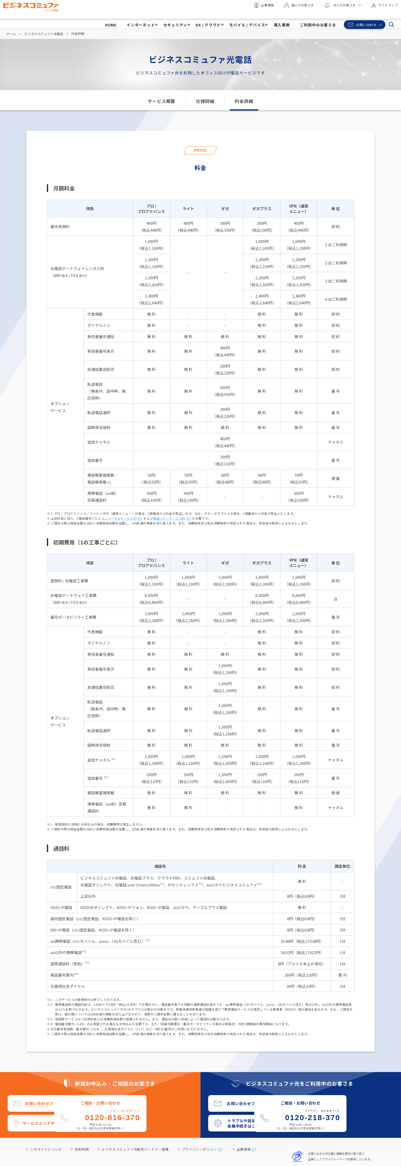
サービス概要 (161, 101)
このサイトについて (46, 1149)
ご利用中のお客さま (308, 21)
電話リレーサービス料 (169, 518)
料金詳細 (244, 101)
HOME (72, 21)
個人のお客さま (297, 5)
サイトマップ (383, 5)
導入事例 (268, 21)
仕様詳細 (205, 101)
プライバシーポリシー (199, 1149)
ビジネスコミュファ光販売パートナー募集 (135, 1149)
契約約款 (82, 1149)
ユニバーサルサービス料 (119, 518)
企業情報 (262, 5)
